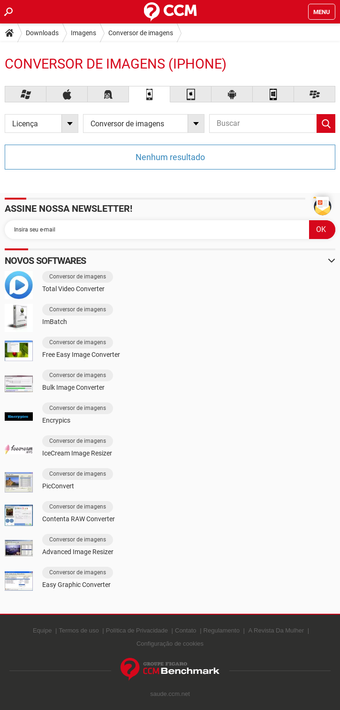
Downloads (42, 33)
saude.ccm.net (170, 693)
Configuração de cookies (170, 643)
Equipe (42, 630)
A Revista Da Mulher (276, 630)
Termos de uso (78, 630)
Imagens (83, 33)
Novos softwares (45, 260)
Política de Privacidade (137, 630)
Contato (185, 630)
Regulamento (222, 630)
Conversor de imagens (140, 33)
